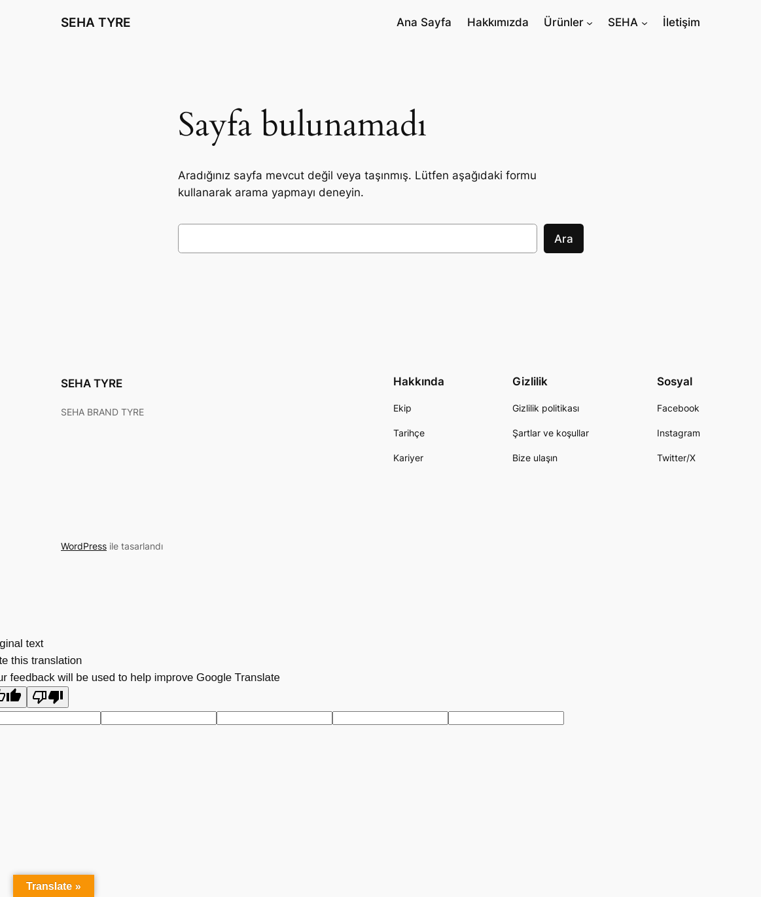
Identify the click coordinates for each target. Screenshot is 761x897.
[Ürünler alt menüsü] (589, 22)
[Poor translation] (48, 697)
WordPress (84, 546)
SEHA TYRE (96, 22)
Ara (563, 238)
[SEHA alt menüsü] (644, 22)
